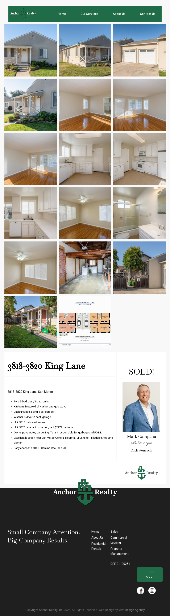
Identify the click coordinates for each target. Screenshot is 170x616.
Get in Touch (149, 574)
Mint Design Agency (132, 610)
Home (62, 14)
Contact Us (147, 14)
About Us (119, 14)
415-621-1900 (141, 443)
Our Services (89, 14)
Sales (114, 531)
